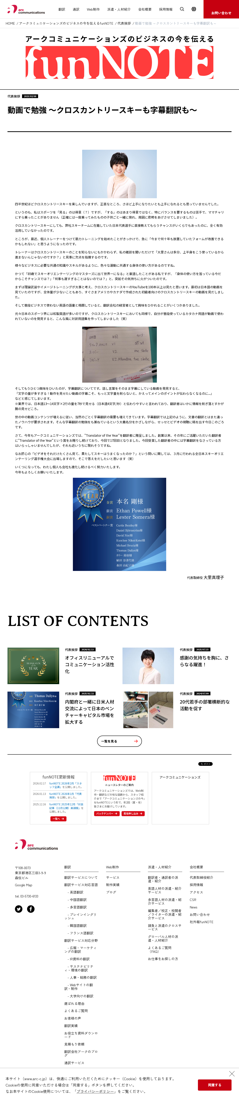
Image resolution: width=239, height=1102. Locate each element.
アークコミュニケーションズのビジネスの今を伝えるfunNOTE (66, 23)
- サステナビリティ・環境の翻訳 (78, 968)
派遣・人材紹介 (119, 9)
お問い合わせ (200, 914)
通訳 (76, 9)
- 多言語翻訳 (75, 907)
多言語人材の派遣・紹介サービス (164, 901)
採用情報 (166, 9)
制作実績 (113, 885)
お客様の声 (72, 1018)
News (193, 907)
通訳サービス (74, 1063)
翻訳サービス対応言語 (81, 885)
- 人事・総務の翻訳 (80, 977)
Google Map (23, 885)
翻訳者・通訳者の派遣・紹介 (163, 879)
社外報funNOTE (201, 922)
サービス (113, 877)
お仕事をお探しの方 (163, 959)
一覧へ (57, 818)
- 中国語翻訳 (75, 900)
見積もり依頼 (74, 1044)
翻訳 (61, 9)
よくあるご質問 (76, 1011)
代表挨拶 (124, 23)
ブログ (111, 892)
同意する (214, 1084)
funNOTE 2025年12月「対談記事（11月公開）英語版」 (66, 806)
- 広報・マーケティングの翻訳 (80, 949)
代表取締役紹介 (201, 877)
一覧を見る (109, 741)
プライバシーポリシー (95, 1091)
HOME (10, 23)
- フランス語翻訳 (78, 933)
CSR (193, 900)
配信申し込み (132, 813)
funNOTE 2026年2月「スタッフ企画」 (65, 785)
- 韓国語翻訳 (75, 925)
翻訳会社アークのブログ (81, 1053)
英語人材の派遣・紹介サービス (164, 890)
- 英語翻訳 (73, 892)
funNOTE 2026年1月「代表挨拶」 (65, 795)
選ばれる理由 (74, 1003)
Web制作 (93, 9)
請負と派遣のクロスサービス (164, 927)
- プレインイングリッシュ (80, 916)
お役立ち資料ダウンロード (81, 1035)
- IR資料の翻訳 (77, 959)
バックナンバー (105, 813)
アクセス (196, 892)
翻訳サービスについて (81, 877)
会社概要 (145, 9)
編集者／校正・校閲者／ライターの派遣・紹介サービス (164, 914)
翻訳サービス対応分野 (81, 940)
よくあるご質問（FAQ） (159, 949)
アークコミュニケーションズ (180, 777)
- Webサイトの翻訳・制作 (78, 986)
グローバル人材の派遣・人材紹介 (163, 938)
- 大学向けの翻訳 (78, 996)
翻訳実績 (71, 1026)
